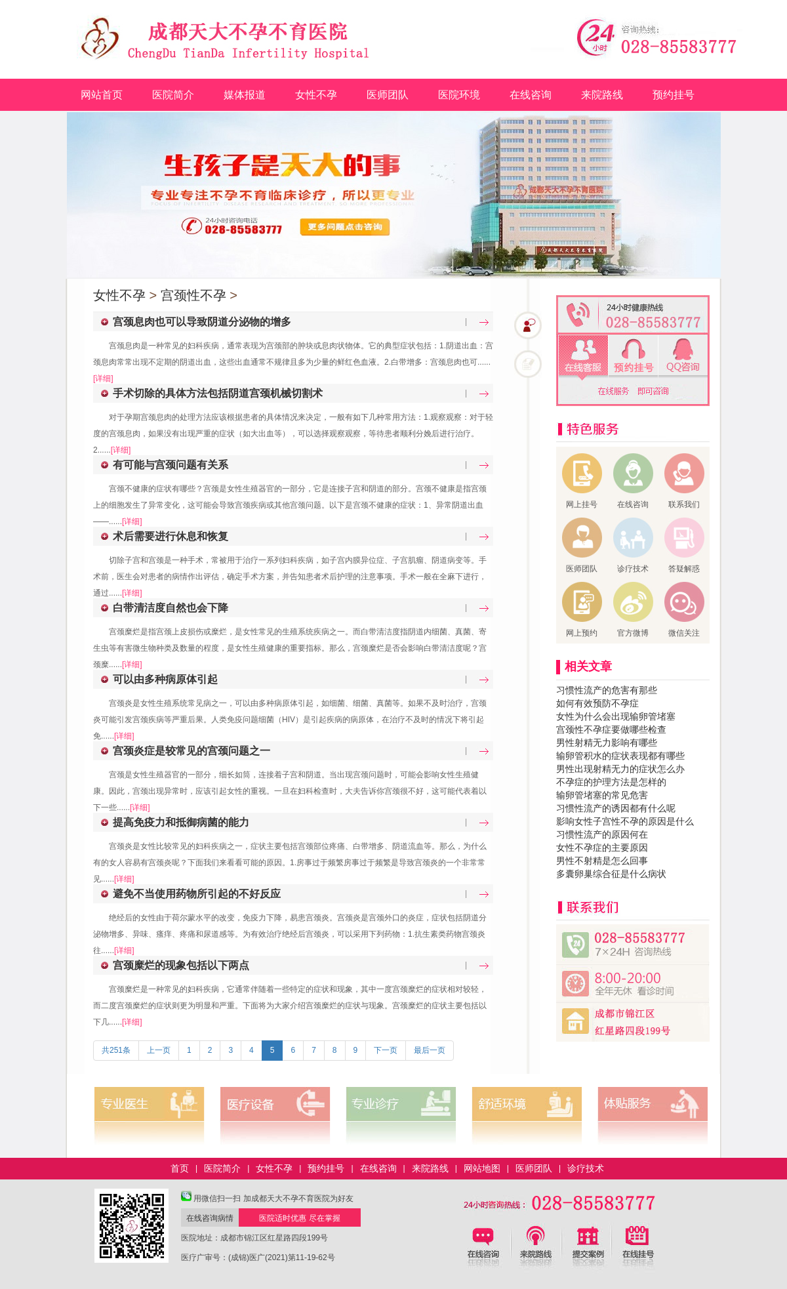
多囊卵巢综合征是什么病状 (611, 874)
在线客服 (583, 357)
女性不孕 (316, 94)
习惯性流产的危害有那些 (606, 690)
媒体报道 (245, 94)
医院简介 (173, 94)
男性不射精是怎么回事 (602, 860)
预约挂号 (674, 94)
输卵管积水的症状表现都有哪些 (620, 755)
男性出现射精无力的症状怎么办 (620, 769)
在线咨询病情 (209, 1218)
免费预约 (633, 357)
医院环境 (459, 94)
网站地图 (482, 1168)
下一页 (385, 1050)
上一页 (159, 1050)
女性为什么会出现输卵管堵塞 (616, 716)
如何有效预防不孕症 (597, 703)
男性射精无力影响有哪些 (606, 742)
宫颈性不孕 (193, 295)
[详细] (103, 378)
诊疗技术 (585, 1168)
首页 (180, 1168)
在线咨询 (531, 94)
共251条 (116, 1050)
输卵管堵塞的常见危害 (602, 795)
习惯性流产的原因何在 (602, 834)
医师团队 (388, 94)
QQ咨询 (683, 357)
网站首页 (102, 94)
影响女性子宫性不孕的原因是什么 (625, 821)
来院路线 (602, 94)
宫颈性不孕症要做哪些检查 (611, 729)
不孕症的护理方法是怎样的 (611, 782)
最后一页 (429, 1050)
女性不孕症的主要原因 (602, 847)
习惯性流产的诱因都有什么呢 (616, 808)
